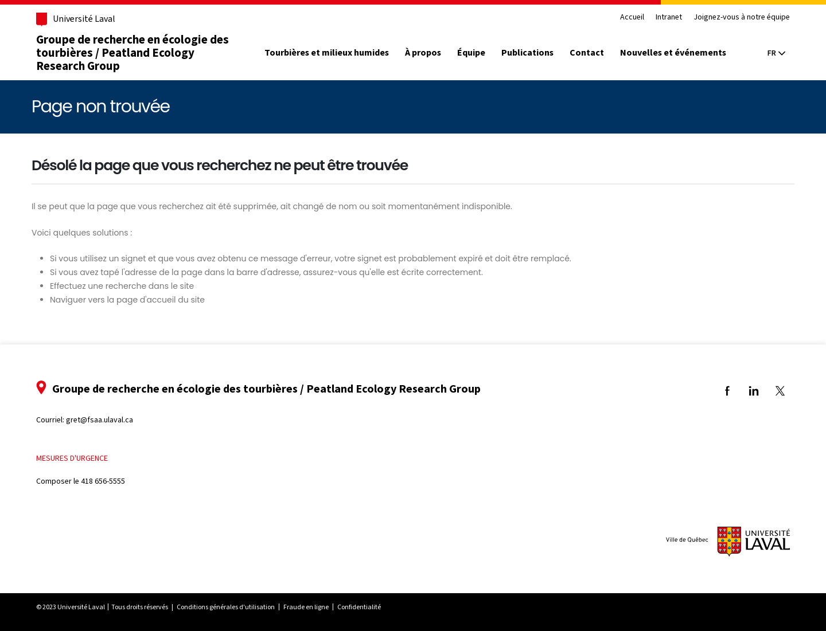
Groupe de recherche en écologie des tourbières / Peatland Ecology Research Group (134, 53)
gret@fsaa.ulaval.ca (101, 419)
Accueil (630, 17)
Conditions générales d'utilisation (227, 607)
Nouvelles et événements (675, 52)
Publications (529, 52)
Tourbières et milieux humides (328, 52)
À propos (425, 52)
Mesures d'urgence (74, 458)
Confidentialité (361, 607)
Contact (588, 52)
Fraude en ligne (307, 607)
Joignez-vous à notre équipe (740, 17)
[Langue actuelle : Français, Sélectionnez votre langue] (774, 53)
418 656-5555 (105, 481)
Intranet (667, 17)
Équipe (473, 52)
